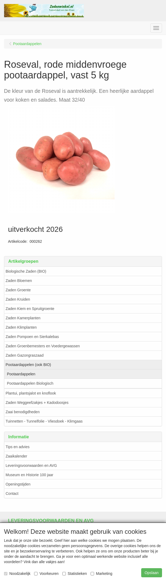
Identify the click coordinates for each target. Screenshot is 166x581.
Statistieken (74, 573)
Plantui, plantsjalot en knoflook (31, 393)
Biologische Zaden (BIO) (26, 271)
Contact (12, 493)
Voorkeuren (46, 573)
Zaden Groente (18, 290)
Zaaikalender (16, 456)
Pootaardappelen (21, 374)
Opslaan (152, 573)
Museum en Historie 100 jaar (29, 475)
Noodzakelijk (17, 573)
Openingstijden (18, 484)
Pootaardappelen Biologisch (30, 383)
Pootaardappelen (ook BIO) (28, 365)
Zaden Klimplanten (21, 327)
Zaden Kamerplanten (23, 318)
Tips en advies (18, 447)
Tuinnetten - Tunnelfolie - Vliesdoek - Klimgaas (44, 421)
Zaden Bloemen (19, 280)
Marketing (101, 573)
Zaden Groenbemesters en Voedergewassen (43, 346)
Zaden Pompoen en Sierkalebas (32, 337)
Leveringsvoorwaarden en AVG (31, 465)
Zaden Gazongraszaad (24, 355)
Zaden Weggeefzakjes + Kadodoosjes (37, 402)
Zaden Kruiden (18, 299)
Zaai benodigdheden (23, 412)
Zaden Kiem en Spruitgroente (30, 309)
